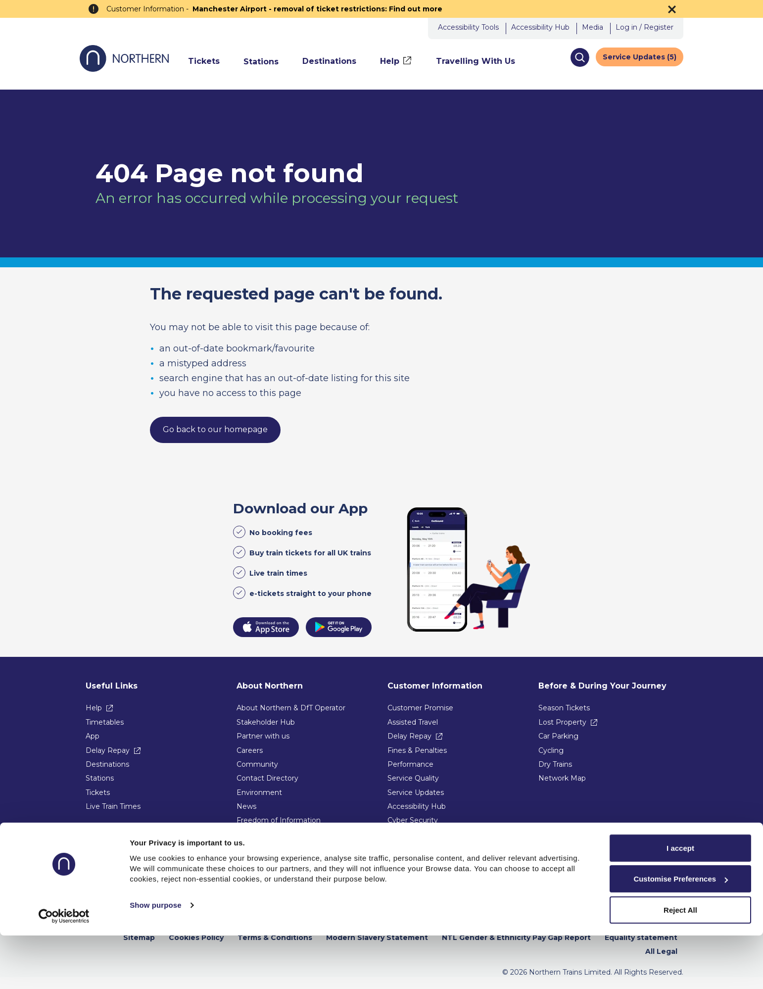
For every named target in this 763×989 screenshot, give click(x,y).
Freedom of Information (279, 820)
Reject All (680, 963)
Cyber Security (412, 820)
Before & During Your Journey (602, 686)
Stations (100, 778)
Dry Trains (555, 764)
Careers (250, 750)
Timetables (105, 722)
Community (257, 764)
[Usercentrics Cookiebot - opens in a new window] (64, 969)
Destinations (107, 764)
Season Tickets (564, 707)
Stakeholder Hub (266, 722)
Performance (410, 764)
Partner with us (263, 736)
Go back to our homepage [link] (215, 429)
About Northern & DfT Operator (291, 707)
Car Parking (558, 736)
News (246, 806)
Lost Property (562, 722)
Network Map (562, 778)
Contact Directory (267, 778)
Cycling (551, 750)
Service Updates (415, 792)
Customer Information (434, 686)
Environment (259, 792)
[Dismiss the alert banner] (672, 9)
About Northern (270, 686)
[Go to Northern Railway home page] (124, 69)
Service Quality (413, 778)
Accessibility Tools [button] (468, 27)
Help (94, 707)
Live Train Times (113, 806)
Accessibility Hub (540, 27)
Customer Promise (420, 707)
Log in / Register (644, 27)
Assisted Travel (412, 722)
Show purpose (156, 959)
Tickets (98, 792)
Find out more (415, 8)
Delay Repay (108, 750)
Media (592, 27)
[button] (580, 57)
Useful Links (112, 686)
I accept (680, 901)
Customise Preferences (680, 933)
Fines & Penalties (417, 750)
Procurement (260, 834)
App (92, 736)
